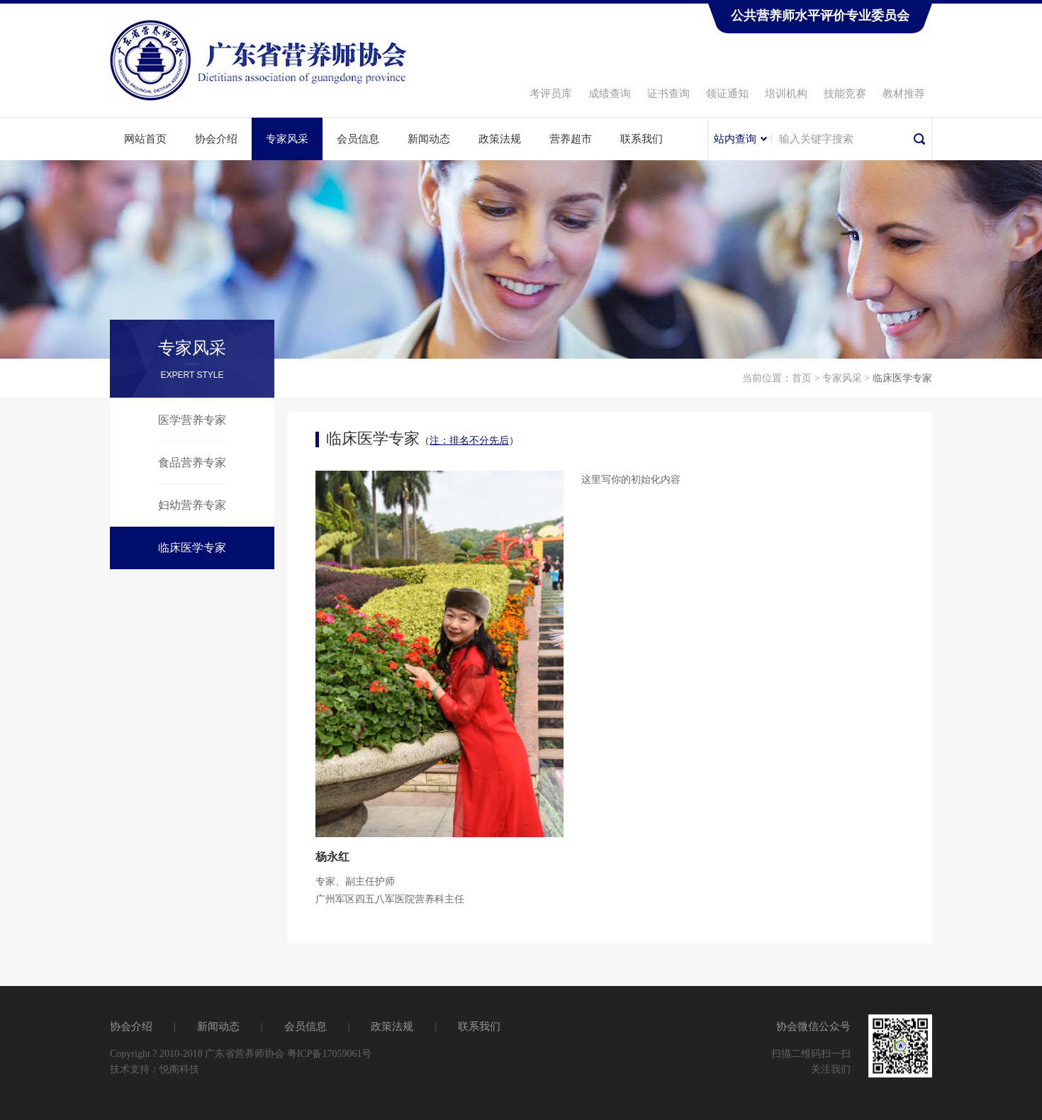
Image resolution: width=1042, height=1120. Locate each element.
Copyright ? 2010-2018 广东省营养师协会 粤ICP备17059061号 (240, 1053)
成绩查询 (609, 93)
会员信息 (358, 139)
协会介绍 (216, 139)
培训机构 (786, 93)
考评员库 (551, 93)
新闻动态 (429, 139)
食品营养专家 (192, 463)
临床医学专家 (192, 548)
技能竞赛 (845, 93)
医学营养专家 (192, 420)
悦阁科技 (179, 1069)
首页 (802, 378)
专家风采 (287, 139)
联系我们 (641, 139)
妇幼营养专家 (192, 505)
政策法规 (499, 139)
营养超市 (570, 139)
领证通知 (727, 93)
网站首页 (145, 139)
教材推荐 (904, 93)
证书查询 (668, 93)
